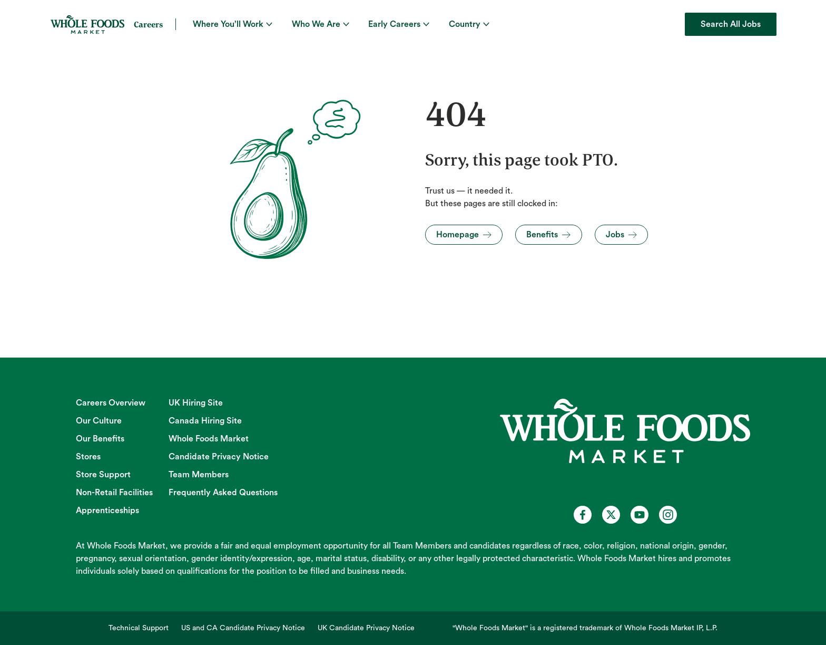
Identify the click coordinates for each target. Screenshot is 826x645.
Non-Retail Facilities (114, 492)
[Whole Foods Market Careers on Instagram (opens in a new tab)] (668, 515)
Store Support (103, 474)
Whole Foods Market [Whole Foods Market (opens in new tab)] (209, 439)
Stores (88, 457)
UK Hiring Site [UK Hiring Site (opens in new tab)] (196, 403)
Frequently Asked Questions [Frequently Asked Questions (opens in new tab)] (223, 492)
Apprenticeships (107, 510)
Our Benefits (100, 439)
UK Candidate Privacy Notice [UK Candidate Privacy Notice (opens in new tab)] (366, 628)
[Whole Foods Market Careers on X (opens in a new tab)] (611, 515)
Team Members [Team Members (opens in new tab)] (199, 474)
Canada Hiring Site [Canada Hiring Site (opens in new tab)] (205, 421)
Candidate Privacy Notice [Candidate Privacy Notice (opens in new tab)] (219, 457)
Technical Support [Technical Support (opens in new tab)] (139, 628)
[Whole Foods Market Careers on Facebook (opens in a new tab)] (583, 515)
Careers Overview (110, 403)
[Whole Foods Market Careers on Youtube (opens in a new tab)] (639, 515)
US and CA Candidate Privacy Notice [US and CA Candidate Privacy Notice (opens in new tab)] (243, 628)
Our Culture (99, 421)
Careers (148, 24)
